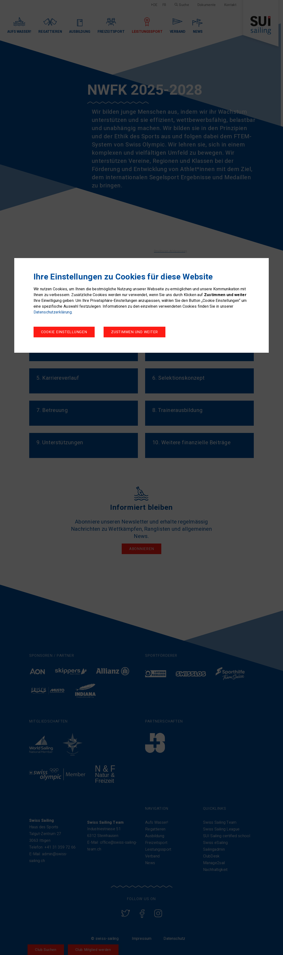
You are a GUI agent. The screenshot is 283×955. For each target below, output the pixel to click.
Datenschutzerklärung (53, 312)
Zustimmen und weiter (134, 332)
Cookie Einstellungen (64, 332)
